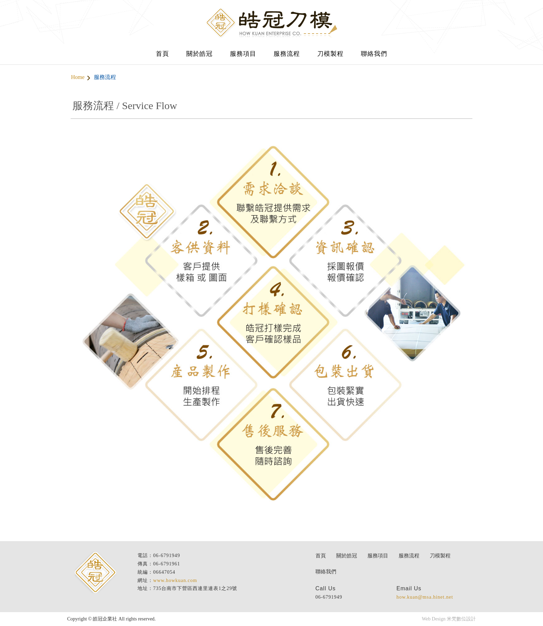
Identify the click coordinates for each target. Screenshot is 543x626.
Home (77, 77)
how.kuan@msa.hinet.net (425, 597)
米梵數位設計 (461, 618)
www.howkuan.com (175, 580)
